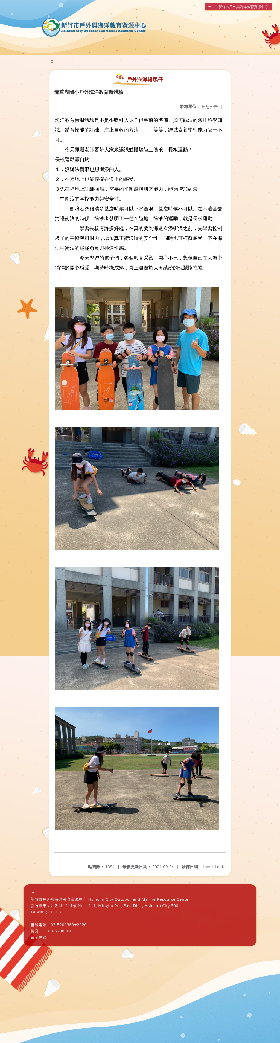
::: (209, 6)
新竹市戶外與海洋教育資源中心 (243, 6)
